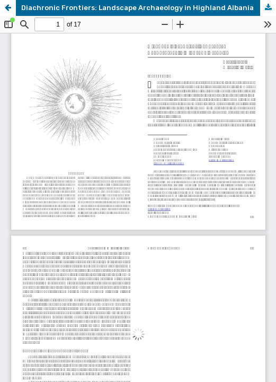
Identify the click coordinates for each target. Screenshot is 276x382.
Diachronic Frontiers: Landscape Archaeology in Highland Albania (137, 8)
